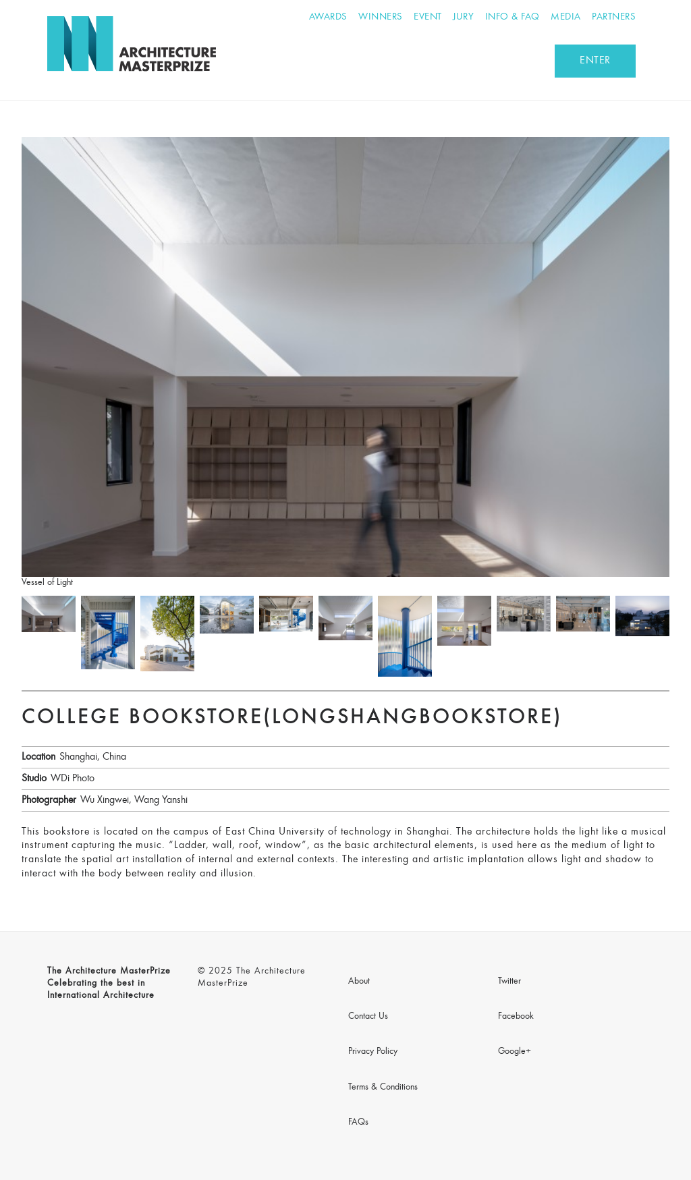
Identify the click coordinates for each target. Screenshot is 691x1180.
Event (428, 17)
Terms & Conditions (383, 1087)
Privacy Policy (372, 1052)
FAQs (358, 1122)
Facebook (516, 1016)
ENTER (595, 60)
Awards (328, 17)
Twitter (509, 981)
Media (566, 17)
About (359, 981)
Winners (380, 17)
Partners (614, 17)
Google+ (514, 1052)
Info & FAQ (512, 17)
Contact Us (368, 1016)
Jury (463, 17)
